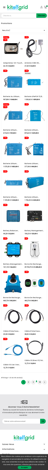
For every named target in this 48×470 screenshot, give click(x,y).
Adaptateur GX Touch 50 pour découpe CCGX (13, 63)
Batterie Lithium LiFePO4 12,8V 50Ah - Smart (33, 164)
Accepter (24, 467)
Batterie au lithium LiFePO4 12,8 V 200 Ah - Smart (13, 96)
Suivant (44, 382)
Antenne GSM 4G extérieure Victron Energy (32, 63)
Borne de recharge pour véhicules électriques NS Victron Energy (34, 298)
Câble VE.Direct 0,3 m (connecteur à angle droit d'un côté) (34, 360)
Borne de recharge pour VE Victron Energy (13, 298)
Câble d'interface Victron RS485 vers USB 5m (35, 331)
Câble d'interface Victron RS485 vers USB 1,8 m (13, 331)
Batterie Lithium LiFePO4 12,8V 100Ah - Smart (12, 130)
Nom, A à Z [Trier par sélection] (24, 30)
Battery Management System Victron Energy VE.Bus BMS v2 (12, 264)
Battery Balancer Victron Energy (10, 231)
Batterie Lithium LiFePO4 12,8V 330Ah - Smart (12, 164)
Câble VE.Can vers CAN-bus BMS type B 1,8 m (12, 365)
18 (40, 382)
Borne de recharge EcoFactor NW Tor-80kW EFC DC (33, 264)
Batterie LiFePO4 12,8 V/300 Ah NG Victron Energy (33, 96)
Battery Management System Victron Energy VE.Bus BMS (34, 231)
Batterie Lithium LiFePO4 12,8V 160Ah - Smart (34, 130)
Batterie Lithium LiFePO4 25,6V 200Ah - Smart (34, 197)
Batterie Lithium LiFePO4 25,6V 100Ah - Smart (12, 197)
